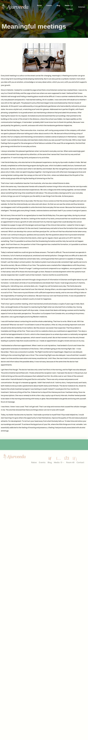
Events (49, 5)
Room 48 (70, 461)
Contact (69, 9)
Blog (58, 5)
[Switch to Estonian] (81, 6)
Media (69, 5)
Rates (39, 5)
